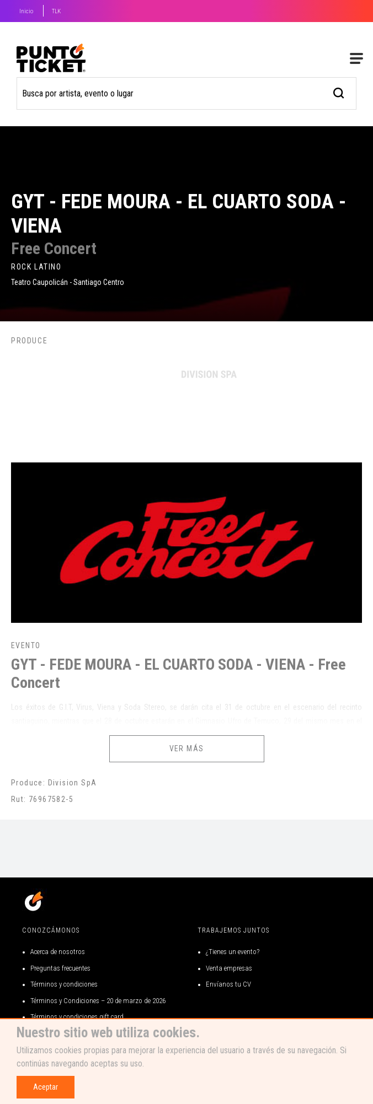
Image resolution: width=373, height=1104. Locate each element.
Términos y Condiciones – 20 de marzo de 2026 (98, 1001)
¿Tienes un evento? (232, 951)
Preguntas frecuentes (60, 968)
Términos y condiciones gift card (77, 1017)
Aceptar (45, 1087)
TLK (56, 11)
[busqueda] (339, 92)
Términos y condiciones (64, 984)
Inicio (26, 11)
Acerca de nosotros (57, 951)
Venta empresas (229, 968)
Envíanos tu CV (228, 984)
